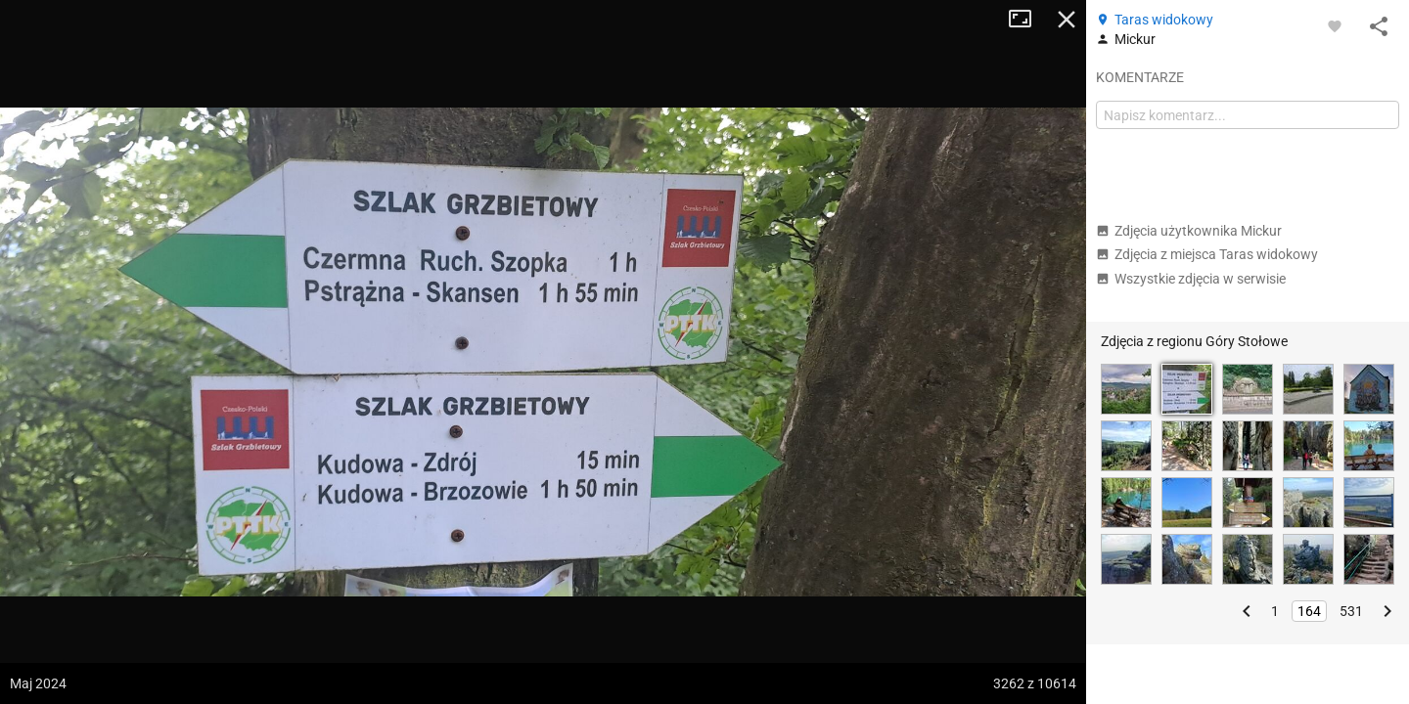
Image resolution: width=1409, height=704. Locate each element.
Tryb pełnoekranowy (1027, 19)
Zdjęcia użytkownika (1189, 231)
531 (1351, 611)
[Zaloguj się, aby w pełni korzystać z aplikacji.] (1334, 25)
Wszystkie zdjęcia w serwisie (1191, 278)
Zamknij (1066, 19)
